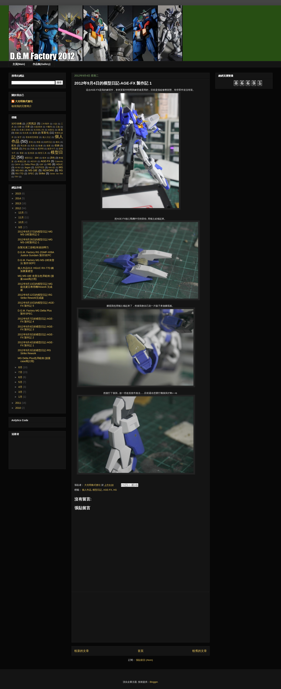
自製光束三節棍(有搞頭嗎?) (33, 247)
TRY (16, 177)
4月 (20, 386)
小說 (55, 124)
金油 (34, 133)
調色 (52, 158)
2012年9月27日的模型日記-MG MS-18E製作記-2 (35, 233)
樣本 (44, 158)
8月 (20, 367)
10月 (21, 222)
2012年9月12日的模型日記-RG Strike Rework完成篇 (35, 296)
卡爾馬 (49, 127)
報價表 (15, 148)
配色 (14, 145)
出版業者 (38, 127)
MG (61, 167)
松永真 (26, 133)
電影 (22, 153)
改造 (60, 130)
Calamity (59, 161)
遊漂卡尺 (51, 149)
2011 (18, 402)
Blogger (154, 682)
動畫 (40, 146)
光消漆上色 (39, 130)
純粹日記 (48, 142)
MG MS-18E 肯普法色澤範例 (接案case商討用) (36, 277)
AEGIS (34, 161)
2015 (18, 193)
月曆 (27, 126)
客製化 (45, 132)
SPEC (31, 173)
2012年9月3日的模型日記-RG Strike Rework (34, 352)
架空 (19, 137)
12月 (21, 212)
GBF (41, 164)
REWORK (48, 170)
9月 (20, 227)
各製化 (51, 130)
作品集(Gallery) (42, 64)
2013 (18, 203)
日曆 (19, 127)
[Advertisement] (141, 617)
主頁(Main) (19, 64)
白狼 (14, 130)
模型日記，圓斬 (32, 158)
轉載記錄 (22, 161)
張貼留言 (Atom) (144, 660)
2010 (18, 407)
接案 (49, 146)
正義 (58, 127)
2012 (18, 208)
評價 (32, 149)
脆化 (58, 142)
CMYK (17, 164)
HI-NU (17, 167)
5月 (20, 382)
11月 (21, 217)
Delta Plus (29, 164)
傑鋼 (56, 145)
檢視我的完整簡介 (22, 106)
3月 (20, 391)
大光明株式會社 (24, 101)
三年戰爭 (45, 124)
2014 (18, 198)
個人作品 (86, 489)
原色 (31, 142)
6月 (20, 377)
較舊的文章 (199, 650)
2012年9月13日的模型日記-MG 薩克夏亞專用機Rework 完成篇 (35, 286)
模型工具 (42, 153)
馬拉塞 (23, 146)
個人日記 (46, 137)
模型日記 (97, 489)
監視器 (31, 153)
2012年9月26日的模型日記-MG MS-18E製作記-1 (35, 241)
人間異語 (31, 123)
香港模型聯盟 (32, 137)
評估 (24, 149)
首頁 (140, 650)
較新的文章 (81, 650)
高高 (33, 146)
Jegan (27, 167)
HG (115, 489)
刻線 (17, 133)
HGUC (59, 164)
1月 (20, 396)
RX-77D (19, 173)
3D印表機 (17, 123)
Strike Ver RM (56, 174)
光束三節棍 (24, 130)
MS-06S (19, 170)
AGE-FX (107, 489)
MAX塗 (51, 167)
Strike (42, 173)
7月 (20, 372)
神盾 (38, 142)
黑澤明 (41, 149)
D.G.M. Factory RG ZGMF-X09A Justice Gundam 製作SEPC (36, 254)
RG (61, 170)
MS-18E (33, 170)
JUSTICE (39, 167)
